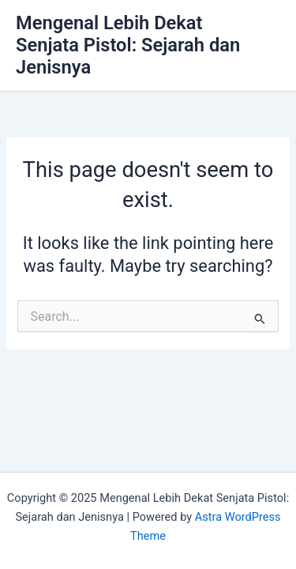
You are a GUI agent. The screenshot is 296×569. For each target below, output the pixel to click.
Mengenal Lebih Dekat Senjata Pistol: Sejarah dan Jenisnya (128, 45)
